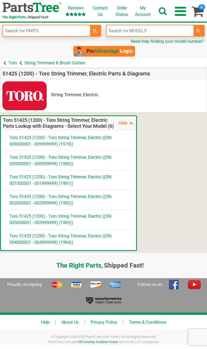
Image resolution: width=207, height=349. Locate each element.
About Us (70, 322)
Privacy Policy (104, 322)
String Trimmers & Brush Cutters (54, 62)
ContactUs (100, 11)
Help (45, 322)
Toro (12, 62)
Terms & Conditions (147, 322)
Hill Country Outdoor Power (98, 342)
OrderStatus (122, 11)
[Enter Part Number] (46, 30)
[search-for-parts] (95, 30)
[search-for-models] (198, 30)
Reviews (75, 10)
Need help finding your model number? (167, 41)
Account (143, 11)
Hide (126, 123)
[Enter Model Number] (150, 30)
